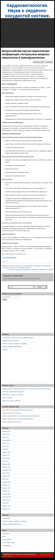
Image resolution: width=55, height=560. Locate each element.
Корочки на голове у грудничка (11, 400)
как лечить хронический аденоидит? (13, 391)
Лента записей (6, 539)
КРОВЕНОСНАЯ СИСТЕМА (10, 340)
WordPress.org (6, 545)
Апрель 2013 (6, 476)
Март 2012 (5, 503)
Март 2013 (5, 479)
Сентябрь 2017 (6, 440)
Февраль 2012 (6, 506)
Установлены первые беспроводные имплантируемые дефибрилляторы (28, 269)
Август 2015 (5, 473)
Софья (42, 62)
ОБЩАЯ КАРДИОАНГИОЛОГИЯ (11, 346)
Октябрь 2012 (6, 494)
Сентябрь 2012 (6, 497)
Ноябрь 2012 (6, 491)
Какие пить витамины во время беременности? (27, 416)
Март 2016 (5, 461)
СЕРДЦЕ (5, 349)
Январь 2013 (6, 485)
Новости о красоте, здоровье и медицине (14, 343)
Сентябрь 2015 (6, 470)
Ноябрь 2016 (6, 458)
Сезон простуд (16, 413)
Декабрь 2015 (6, 464)
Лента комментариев (8, 542)
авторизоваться (35, 278)
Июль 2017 (5, 446)
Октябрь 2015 (6, 467)
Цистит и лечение (7, 397)
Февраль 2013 (6, 482)
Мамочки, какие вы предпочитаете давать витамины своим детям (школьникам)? (26, 388)
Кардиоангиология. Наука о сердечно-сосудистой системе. (27, 10)
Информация (6, 518)
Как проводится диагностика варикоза (21, 410)
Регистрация (6, 533)
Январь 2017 (6, 455)
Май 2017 (5, 449)
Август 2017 (5, 443)
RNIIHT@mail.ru (11, 257)
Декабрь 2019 (6, 431)
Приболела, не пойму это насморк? (12, 394)
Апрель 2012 (6, 500)
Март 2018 (5, 437)
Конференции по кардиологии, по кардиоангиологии (17, 337)
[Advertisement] (27, 33)
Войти (4, 536)
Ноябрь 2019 (6, 434)
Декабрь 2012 (6, 488)
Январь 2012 (6, 509)
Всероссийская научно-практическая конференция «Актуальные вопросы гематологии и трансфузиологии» (25, 54)
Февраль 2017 (6, 452)
